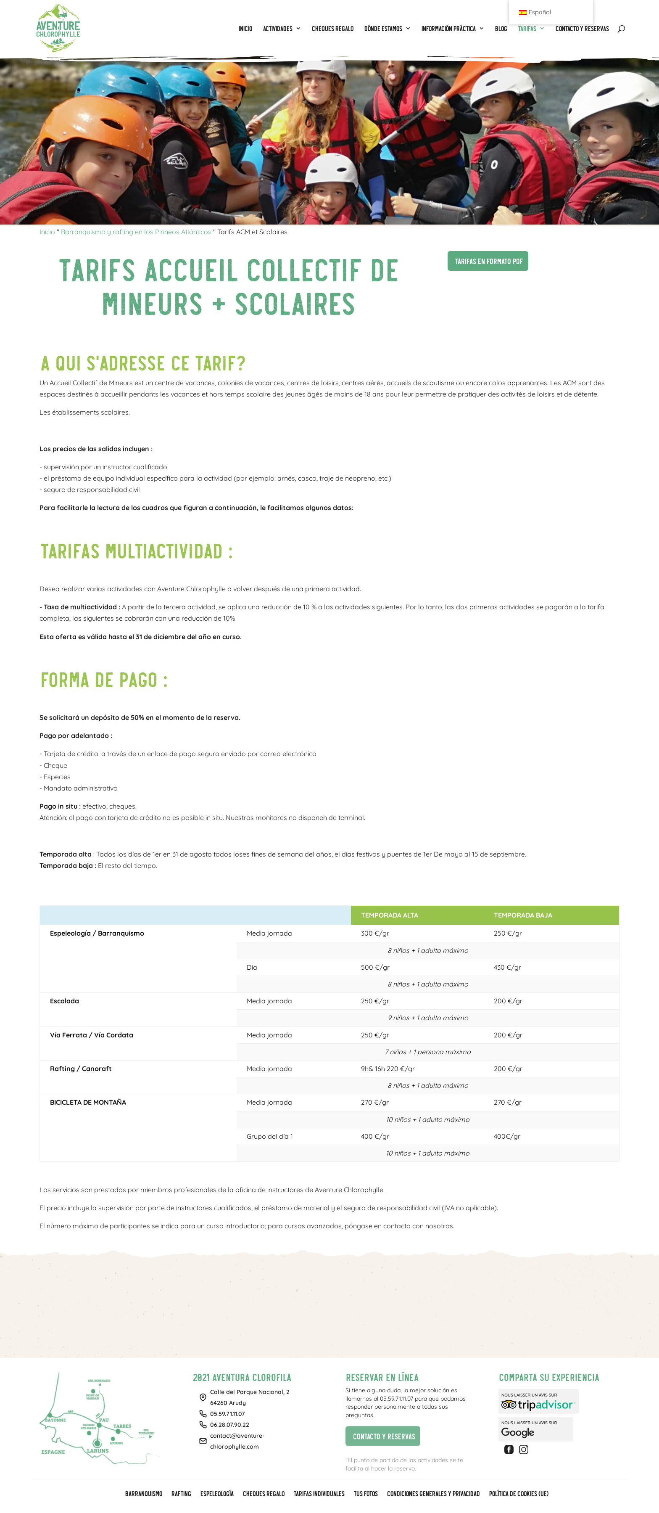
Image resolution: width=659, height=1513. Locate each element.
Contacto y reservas (380, 1435)
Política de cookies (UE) (518, 1494)
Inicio (47, 231)
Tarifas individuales (318, 1494)
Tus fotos (365, 1494)
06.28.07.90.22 (229, 1424)
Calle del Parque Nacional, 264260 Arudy (250, 1397)
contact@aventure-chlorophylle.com (237, 1441)
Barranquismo (143, 1494)
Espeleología (216, 1494)
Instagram (525, 1449)
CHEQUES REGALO (263, 1494)
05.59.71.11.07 (227, 1414)
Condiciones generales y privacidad (433, 1494)
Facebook (510, 1449)
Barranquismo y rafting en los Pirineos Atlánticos (136, 231)
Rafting (181, 1494)
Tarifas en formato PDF (485, 259)
